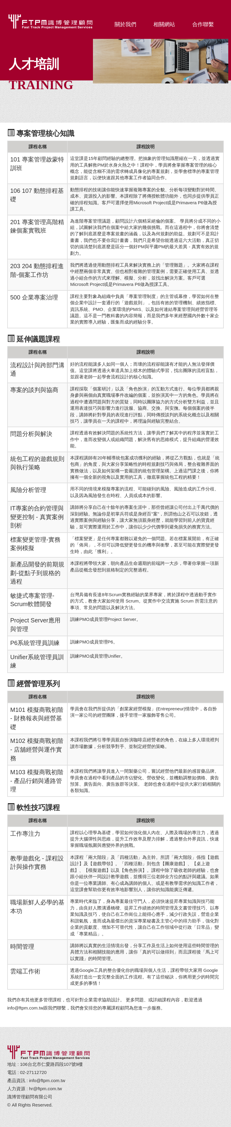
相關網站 (164, 24)
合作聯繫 (203, 24)
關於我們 (125, 24)
